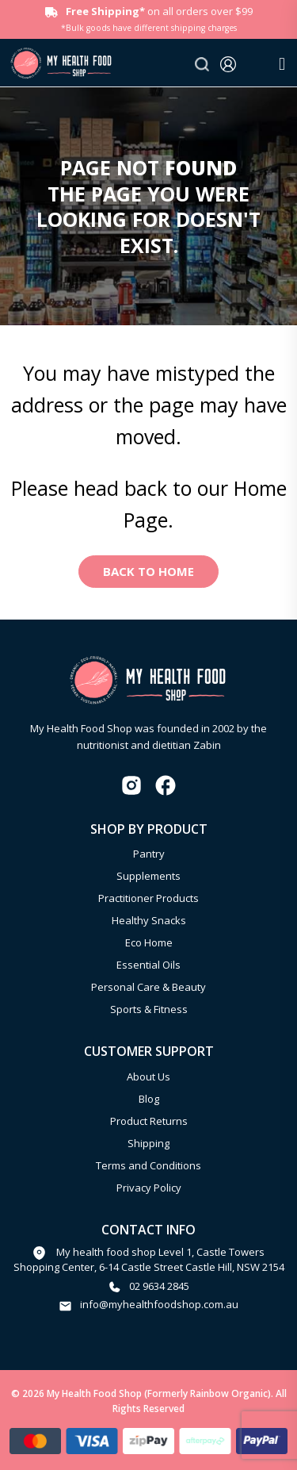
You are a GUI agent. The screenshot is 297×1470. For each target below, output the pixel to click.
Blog (149, 1099)
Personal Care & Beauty (148, 987)
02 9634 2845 (159, 1286)
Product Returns (149, 1121)
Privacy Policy (148, 1187)
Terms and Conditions (148, 1165)
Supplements (148, 876)
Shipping (148, 1143)
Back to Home (148, 571)
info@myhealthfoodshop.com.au (159, 1304)
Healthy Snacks (149, 920)
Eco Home (149, 942)
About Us (148, 1076)
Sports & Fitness (149, 1009)
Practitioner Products (148, 898)
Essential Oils (148, 965)
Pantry (149, 853)
